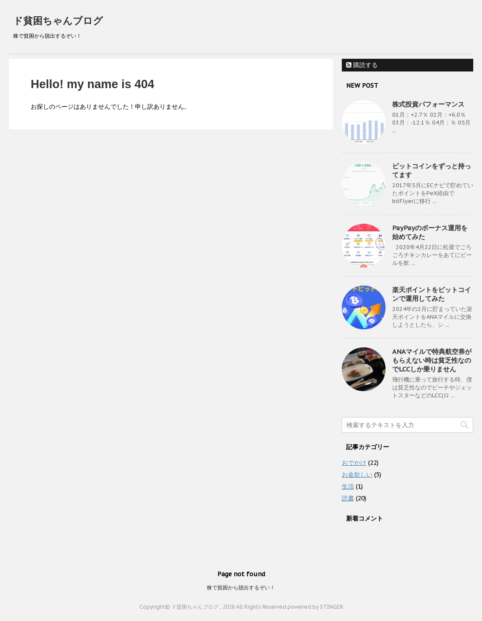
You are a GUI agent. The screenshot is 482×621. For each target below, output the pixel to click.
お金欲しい (357, 474)
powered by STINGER (315, 606)
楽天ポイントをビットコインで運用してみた (431, 294)
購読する (362, 65)
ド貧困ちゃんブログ (58, 20)
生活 (348, 486)
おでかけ (354, 463)
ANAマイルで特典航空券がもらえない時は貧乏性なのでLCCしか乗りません (431, 360)
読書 (348, 498)
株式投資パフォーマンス (428, 104)
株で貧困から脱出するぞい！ (241, 587)
